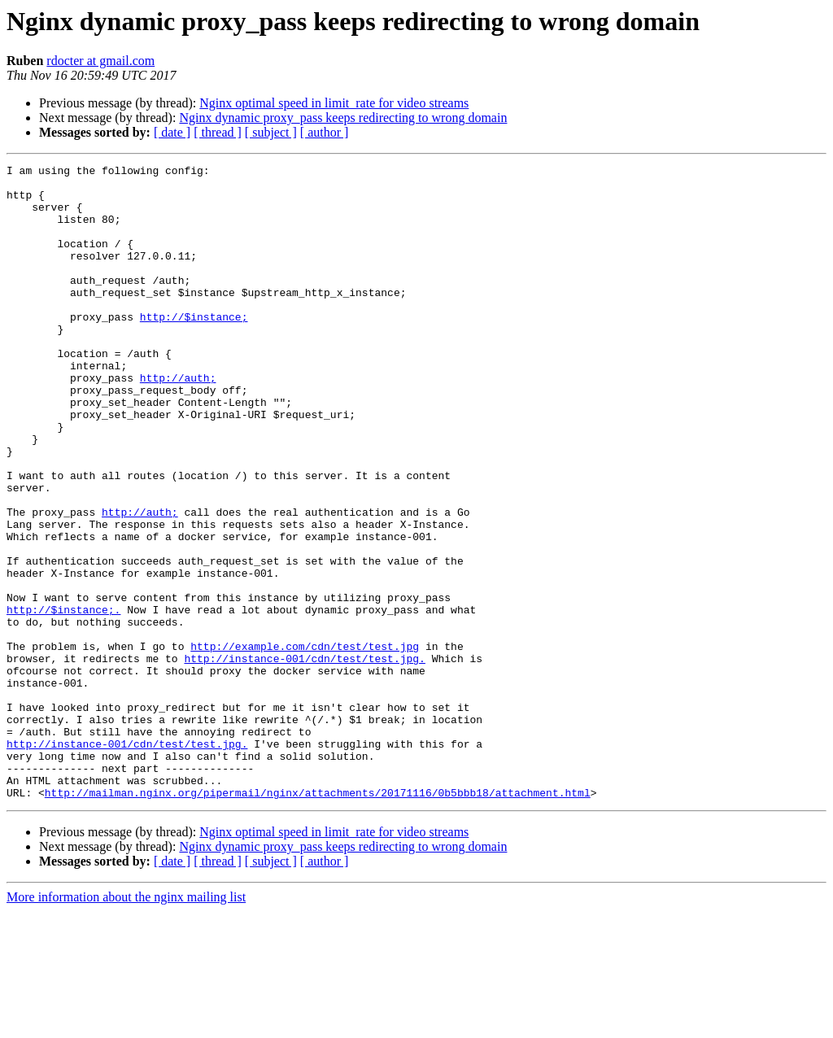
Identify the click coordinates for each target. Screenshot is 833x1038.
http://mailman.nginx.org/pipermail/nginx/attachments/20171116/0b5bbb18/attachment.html (318, 919)
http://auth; (178, 421)
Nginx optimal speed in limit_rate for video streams (334, 103)
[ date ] (172, 132)
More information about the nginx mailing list (126, 1024)
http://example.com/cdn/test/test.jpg (304, 743)
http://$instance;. (63, 699)
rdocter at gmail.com (100, 61)
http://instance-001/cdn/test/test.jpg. (304, 758)
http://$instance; (194, 348)
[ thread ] (218, 132)
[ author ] (324, 132)
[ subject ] (271, 132)
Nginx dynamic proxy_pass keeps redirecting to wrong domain (343, 117)
